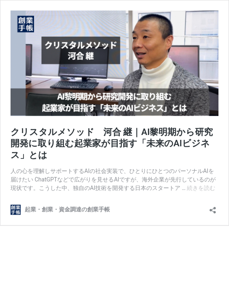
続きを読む (201, 188)
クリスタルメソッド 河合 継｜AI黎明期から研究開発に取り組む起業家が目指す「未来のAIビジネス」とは (112, 143)
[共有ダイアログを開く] (212, 207)
